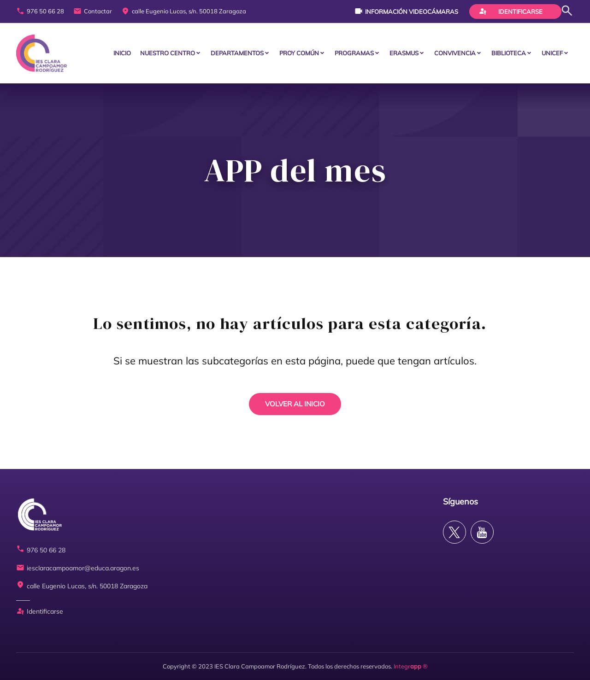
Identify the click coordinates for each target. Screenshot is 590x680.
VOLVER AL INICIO (295, 403)
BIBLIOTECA (508, 53)
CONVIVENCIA (455, 53)
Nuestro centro (167, 53)
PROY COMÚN (299, 53)
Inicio (122, 53)
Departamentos (237, 53)
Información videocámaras (406, 11)
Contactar (92, 11)
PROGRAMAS (354, 53)
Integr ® (411, 666)
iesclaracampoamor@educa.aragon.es (77, 568)
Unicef (552, 53)
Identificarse (510, 11)
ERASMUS (404, 53)
